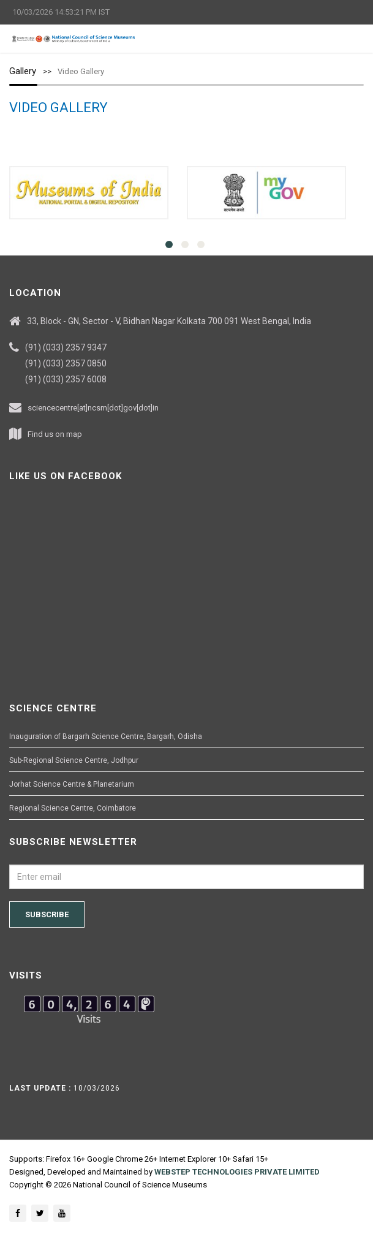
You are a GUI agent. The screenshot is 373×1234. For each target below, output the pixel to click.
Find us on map (55, 434)
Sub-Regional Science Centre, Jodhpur (73, 760)
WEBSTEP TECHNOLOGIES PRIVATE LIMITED (237, 1171)
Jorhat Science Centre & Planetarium (71, 784)
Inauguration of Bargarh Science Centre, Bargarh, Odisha (105, 736)
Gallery (22, 71)
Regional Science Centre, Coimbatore (72, 808)
